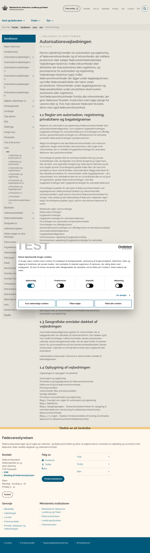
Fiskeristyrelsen (49, 524)
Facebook (49, 460)
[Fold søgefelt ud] (145, 8)
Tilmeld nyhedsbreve (53, 479)
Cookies (8, 543)
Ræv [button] (79, 471)
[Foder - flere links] (39, 19)
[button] (32, 57)
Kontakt (7, 494)
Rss (45, 468)
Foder (34, 20)
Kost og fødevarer (12, 20)
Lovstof (7, 517)
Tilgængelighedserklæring (55, 543)
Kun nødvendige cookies (37, 303)
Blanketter (9, 509)
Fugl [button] (79, 456)
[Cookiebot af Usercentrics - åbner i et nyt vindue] (120, 247)
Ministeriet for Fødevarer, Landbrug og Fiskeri (53, 510)
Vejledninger (10, 513)
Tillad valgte (75, 303)
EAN (6, 472)
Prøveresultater (11, 521)
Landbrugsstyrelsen (51, 520)
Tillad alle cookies (113, 303)
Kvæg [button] (80, 464)
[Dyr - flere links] (52, 19)
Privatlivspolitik (27, 543)
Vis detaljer (121, 295)
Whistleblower (83, 543)
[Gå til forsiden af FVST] (24, 7)
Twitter (48, 464)
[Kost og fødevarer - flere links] (23, 19)
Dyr (49, 20)
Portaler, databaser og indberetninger (15, 527)
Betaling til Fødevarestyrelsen (19, 475)
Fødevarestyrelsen (51, 516)
